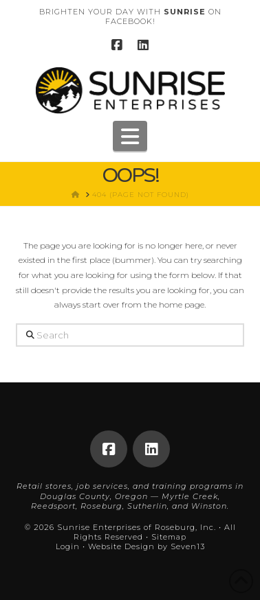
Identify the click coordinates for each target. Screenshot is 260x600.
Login (68, 546)
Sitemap (168, 537)
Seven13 (188, 546)
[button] (130, 136)
